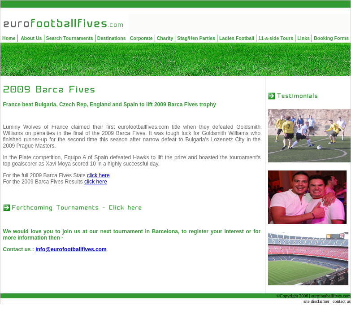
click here (98, 175)
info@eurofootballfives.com (70, 249)
